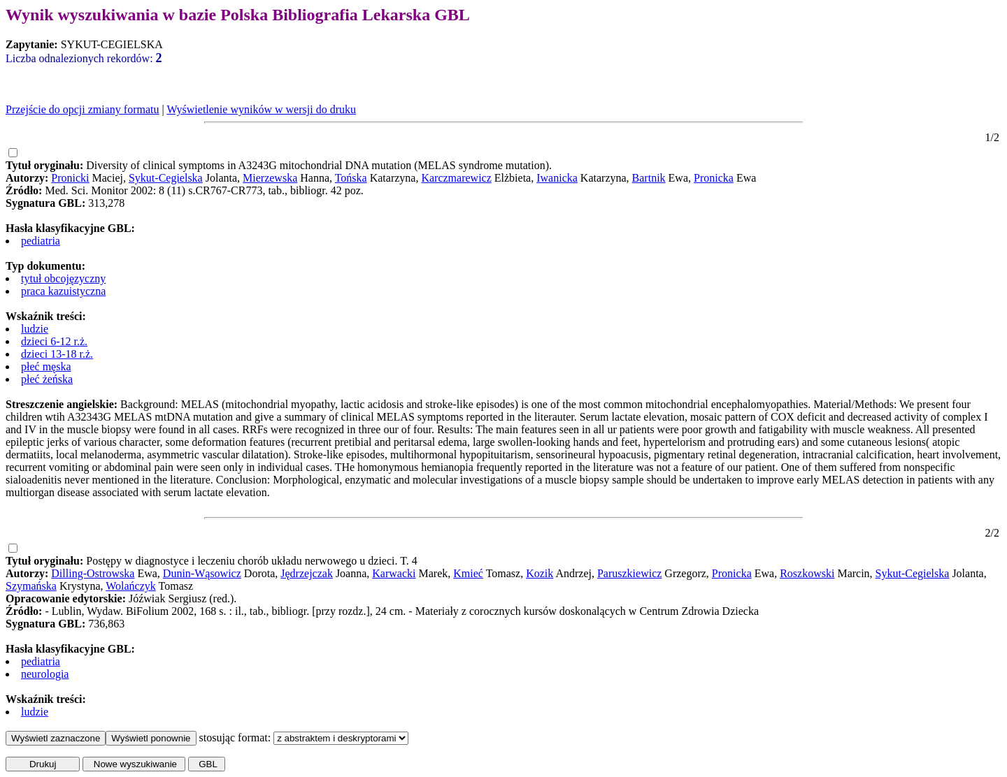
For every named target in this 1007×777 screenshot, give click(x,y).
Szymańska (31, 586)
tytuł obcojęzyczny (63, 278)
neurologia (45, 674)
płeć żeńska (47, 379)
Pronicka (714, 178)
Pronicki (70, 178)
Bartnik (649, 178)
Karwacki (393, 573)
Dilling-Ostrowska (92, 573)
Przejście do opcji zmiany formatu (82, 109)
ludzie (34, 329)
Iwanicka (557, 178)
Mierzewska (270, 178)
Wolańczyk (131, 586)
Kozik (539, 573)
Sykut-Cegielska (166, 178)
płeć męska (46, 366)
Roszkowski (807, 573)
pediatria (40, 241)
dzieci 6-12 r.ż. (54, 341)
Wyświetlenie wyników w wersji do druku (261, 109)
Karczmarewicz (456, 178)
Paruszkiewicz (629, 573)
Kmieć (468, 573)
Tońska (351, 178)
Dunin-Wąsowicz (202, 573)
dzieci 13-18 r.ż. (57, 354)
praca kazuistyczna (63, 291)
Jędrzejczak (306, 573)
